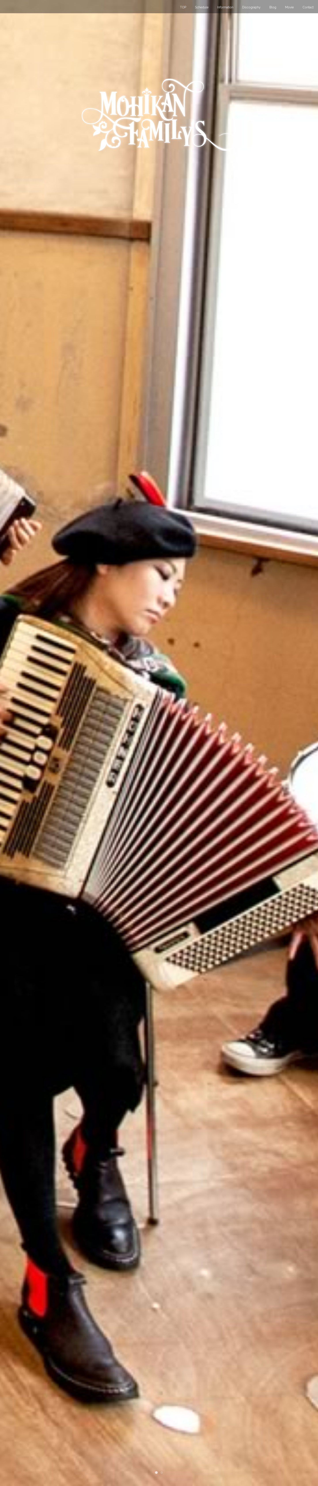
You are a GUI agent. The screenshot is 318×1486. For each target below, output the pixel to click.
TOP (183, 7)
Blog (272, 7)
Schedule (201, 7)
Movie (289, 7)
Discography (251, 7)
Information (225, 7)
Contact (308, 7)
